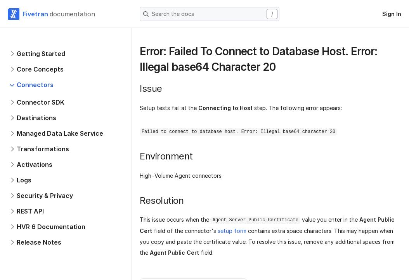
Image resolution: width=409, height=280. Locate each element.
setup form (232, 231)
